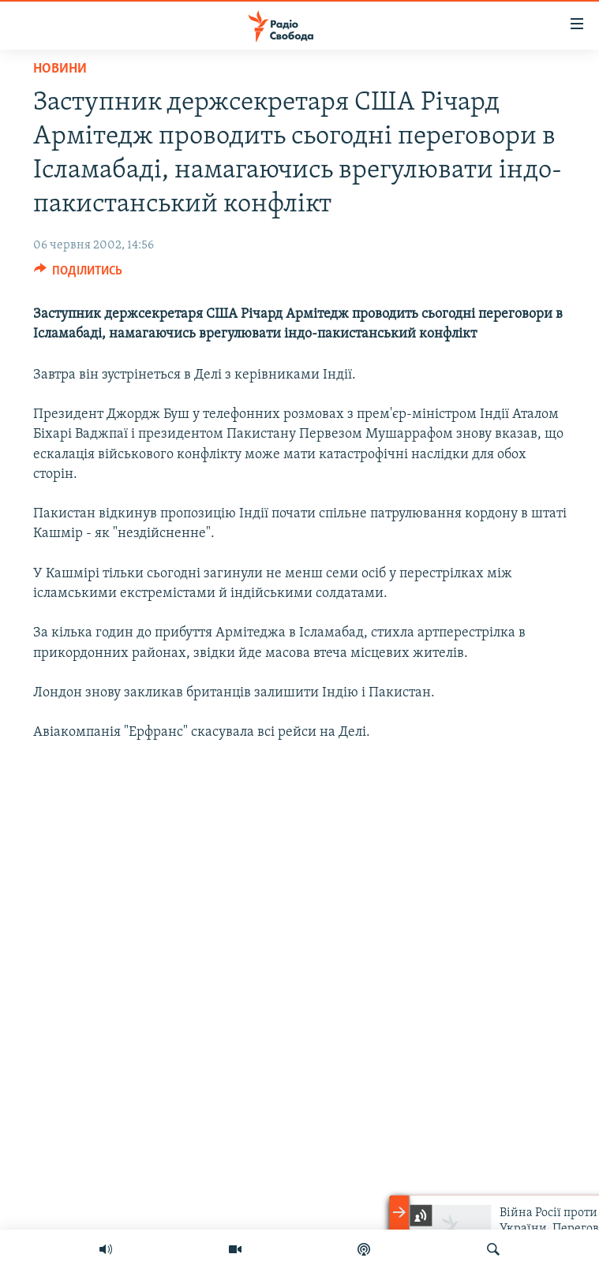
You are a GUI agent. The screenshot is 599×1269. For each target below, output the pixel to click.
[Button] (78, 274)
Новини (60, 69)
